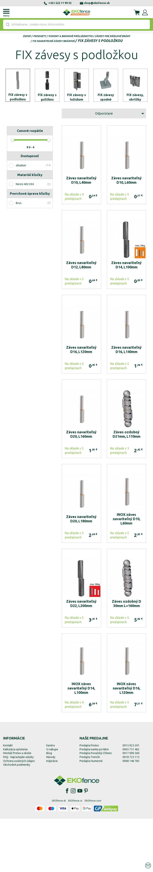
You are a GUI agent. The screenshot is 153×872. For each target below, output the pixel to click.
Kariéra (50, 798)
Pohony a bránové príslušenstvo (70, 36)
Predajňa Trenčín (90, 810)
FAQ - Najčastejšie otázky (18, 810)
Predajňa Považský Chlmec (96, 806)
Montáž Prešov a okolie (17, 806)
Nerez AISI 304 (25, 237)
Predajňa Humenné (91, 813)
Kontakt (8, 798)
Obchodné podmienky (16, 817)
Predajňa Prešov (89, 798)
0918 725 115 (130, 810)
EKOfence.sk (59, 853)
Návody (50, 810)
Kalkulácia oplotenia (15, 802)
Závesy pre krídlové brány (112, 36)
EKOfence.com (93, 853)
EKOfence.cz (75, 853)
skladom (21, 218)
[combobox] (76, 24)
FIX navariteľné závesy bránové (53, 41)
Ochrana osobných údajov (19, 813)
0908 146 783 (130, 813)
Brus (18, 256)
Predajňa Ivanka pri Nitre (94, 802)
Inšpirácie (52, 813)
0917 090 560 (130, 806)
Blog (49, 806)
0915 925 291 (130, 798)
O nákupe (52, 802)
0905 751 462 (130, 802)
